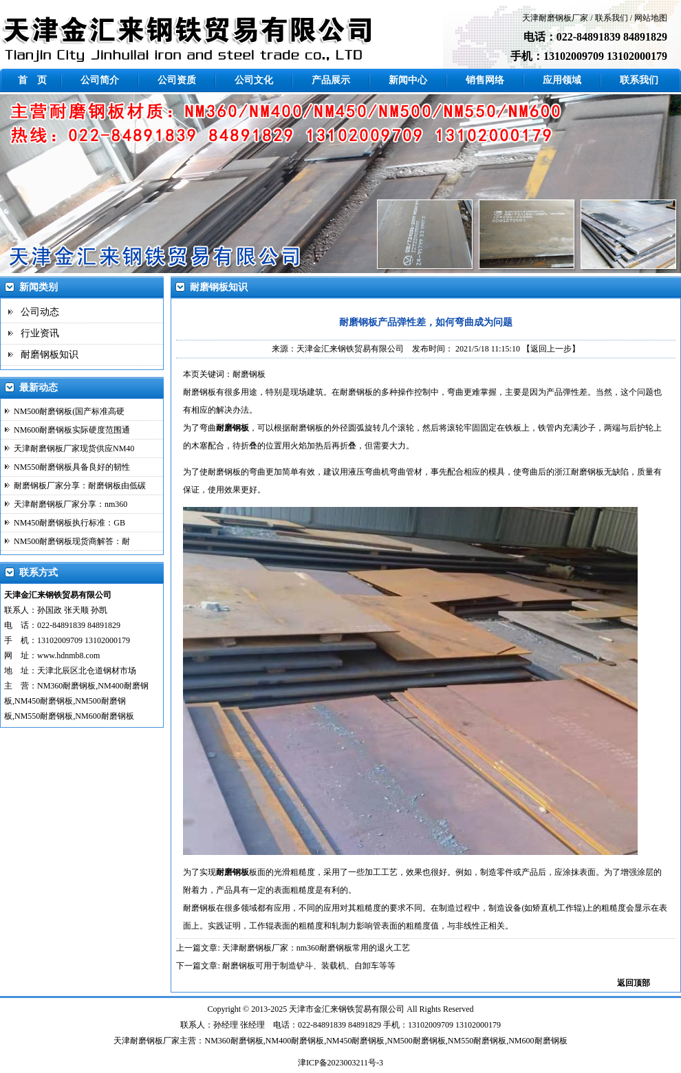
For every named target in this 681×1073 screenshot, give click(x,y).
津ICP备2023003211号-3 (340, 1062)
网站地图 (650, 18)
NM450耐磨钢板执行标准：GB (69, 523)
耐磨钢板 (199, 392)
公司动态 (40, 312)
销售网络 (485, 80)
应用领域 (562, 80)
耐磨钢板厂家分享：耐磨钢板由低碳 (80, 485)
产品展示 (331, 80)
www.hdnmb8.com (68, 655)
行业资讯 (40, 333)
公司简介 (99, 80)
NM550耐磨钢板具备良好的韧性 (72, 467)
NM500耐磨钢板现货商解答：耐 (72, 541)
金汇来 (326, 1009)
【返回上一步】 (551, 349)
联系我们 (611, 18)
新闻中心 (408, 80)
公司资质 (177, 80)
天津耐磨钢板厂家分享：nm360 (70, 504)
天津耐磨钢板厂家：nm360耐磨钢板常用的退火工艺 (316, 948)
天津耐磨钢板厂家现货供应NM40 (74, 448)
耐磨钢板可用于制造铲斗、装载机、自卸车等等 (309, 966)
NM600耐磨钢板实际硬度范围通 (72, 430)
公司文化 (254, 80)
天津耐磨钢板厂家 (555, 18)
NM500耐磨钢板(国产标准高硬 (69, 411)
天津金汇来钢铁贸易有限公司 (350, 349)
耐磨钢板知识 (49, 354)
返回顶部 (633, 983)
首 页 (32, 80)
